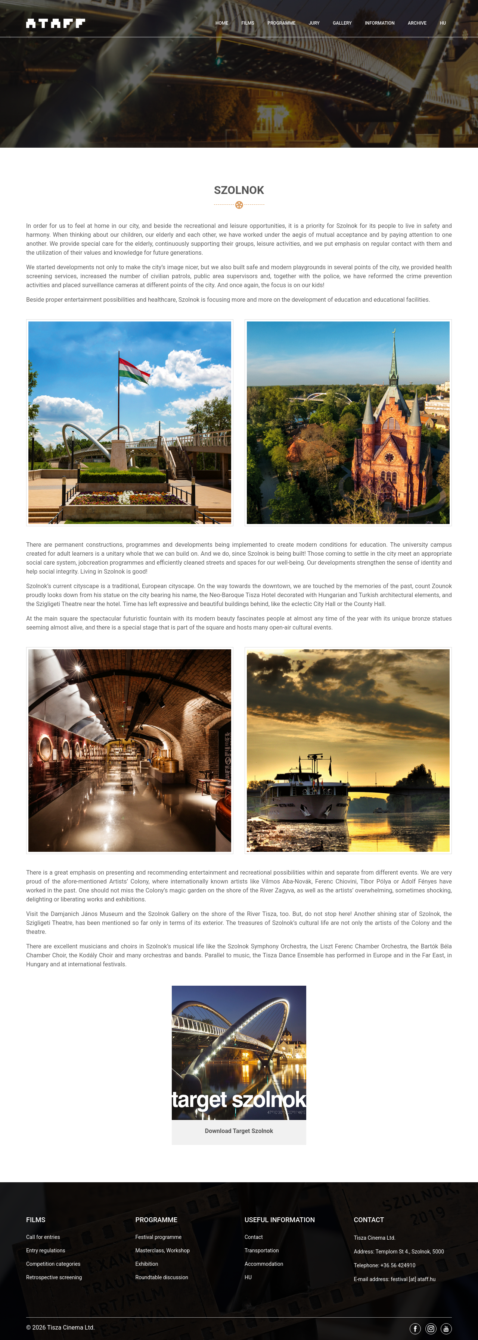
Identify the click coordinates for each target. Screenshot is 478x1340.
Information (380, 23)
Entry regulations (45, 1250)
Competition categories (53, 1264)
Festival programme (159, 1237)
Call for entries (43, 1237)
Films (247, 23)
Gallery (342, 23)
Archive (417, 23)
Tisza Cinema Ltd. (375, 1238)
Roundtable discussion (162, 1277)
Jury (314, 23)
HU (443, 23)
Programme (281, 23)
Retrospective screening (54, 1277)
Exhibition (147, 1264)
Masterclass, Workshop (163, 1250)
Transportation (262, 1250)
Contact (254, 1237)
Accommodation (264, 1264)
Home (221, 23)
